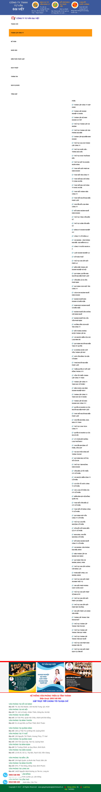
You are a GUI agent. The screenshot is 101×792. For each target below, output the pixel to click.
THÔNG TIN (14, 76)
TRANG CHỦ (14, 24)
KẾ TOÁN (13, 41)
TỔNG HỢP (14, 94)
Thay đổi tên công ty (80, 175)
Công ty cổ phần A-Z (80, 236)
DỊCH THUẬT (14, 68)
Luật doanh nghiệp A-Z (81, 253)
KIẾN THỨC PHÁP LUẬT (18, 59)
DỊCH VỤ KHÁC (15, 85)
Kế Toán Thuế (77, 257)
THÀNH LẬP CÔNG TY (17, 33)
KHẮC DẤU (14, 50)
